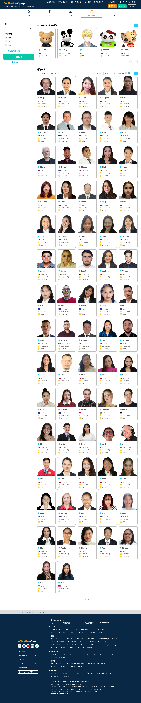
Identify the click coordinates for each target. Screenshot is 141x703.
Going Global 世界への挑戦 (96, 663)
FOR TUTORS (111, 2)
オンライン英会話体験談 (58, 666)
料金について (101, 629)
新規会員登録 (67, 623)
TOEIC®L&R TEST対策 (57, 642)
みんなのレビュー (67, 654)
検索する (18, 57)
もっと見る (87, 599)
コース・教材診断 (67, 639)
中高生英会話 (62, 2)
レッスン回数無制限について (84, 629)
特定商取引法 (88, 673)
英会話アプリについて (97, 632)
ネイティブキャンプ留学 (128, 2)
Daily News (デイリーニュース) (97, 642)
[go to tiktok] (37, 646)
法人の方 (87, 2)
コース (10, 41)
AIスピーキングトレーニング (59, 645)
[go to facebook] (24, 646)
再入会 (132, 6)
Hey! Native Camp (111, 645)
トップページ (55, 623)
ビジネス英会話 (75, 2)
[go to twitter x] (19, 646)
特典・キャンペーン (56, 663)
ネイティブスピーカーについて (86, 654)
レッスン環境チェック (75, 642)
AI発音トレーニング (95, 645)
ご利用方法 (67, 629)
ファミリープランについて (58, 632)
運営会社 (66, 673)
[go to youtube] (28, 646)
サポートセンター (76, 666)
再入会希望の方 (89, 623)
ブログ (71, 648)
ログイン (122, 6)
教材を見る (54, 639)
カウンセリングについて (106, 654)
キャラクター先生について (59, 657)
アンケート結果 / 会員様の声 (75, 663)
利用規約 (77, 673)
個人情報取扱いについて (104, 673)
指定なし (10, 28)
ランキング (54, 654)
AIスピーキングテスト (78, 645)
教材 (9, 45)
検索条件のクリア (18, 62)
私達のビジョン (66, 676)
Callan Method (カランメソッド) (107, 639)
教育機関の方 (98, 2)
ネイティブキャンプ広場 (58, 648)
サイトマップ (55, 673)
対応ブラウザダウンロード (79, 632)
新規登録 (112, 6)
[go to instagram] (32, 646)
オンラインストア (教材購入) (85, 639)
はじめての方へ (55, 629)
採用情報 (54, 676)
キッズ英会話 (50, 2)
